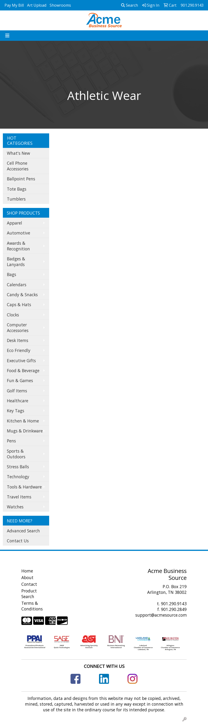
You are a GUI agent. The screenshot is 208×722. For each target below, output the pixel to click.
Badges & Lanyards (16, 261)
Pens (11, 441)
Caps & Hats (19, 304)
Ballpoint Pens (21, 179)
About (27, 577)
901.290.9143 (174, 603)
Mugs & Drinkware (25, 431)
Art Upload (36, 5)
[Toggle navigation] (7, 35)
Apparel (14, 223)
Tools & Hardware (24, 487)
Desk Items (17, 340)
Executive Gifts (21, 360)
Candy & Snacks (22, 294)
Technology (18, 476)
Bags (11, 274)
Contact (29, 584)
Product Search (29, 593)
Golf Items (17, 391)
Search (129, 5)
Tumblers (16, 199)
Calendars (16, 284)
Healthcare (17, 400)
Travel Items (19, 497)
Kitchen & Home (23, 421)
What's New (18, 153)
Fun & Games (20, 380)
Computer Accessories (17, 327)
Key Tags (15, 410)
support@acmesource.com (161, 615)
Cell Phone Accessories (17, 166)
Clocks (13, 315)
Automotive (18, 233)
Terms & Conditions (32, 606)
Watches (15, 507)
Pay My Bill (14, 5)
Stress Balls (18, 466)
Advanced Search (23, 531)
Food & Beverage (23, 370)
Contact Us (18, 541)
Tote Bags (16, 189)
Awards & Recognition (18, 246)
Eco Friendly (18, 350)
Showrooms (60, 5)
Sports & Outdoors (16, 453)
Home (27, 571)
